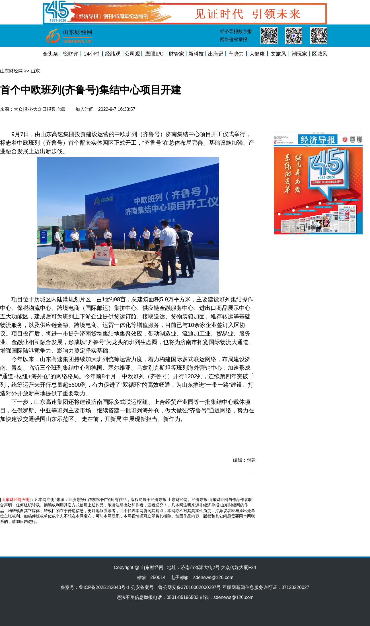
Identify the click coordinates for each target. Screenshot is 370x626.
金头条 (50, 54)
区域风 (319, 54)
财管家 (176, 54)
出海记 (215, 54)
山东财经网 (11, 70)
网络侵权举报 (233, 39)
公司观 (132, 54)
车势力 (236, 54)
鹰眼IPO (154, 54)
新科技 (196, 54)
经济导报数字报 (236, 31)
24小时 (91, 54)
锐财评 (70, 54)
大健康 (257, 54)
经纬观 (112, 54)
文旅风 (278, 54)
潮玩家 (299, 54)
